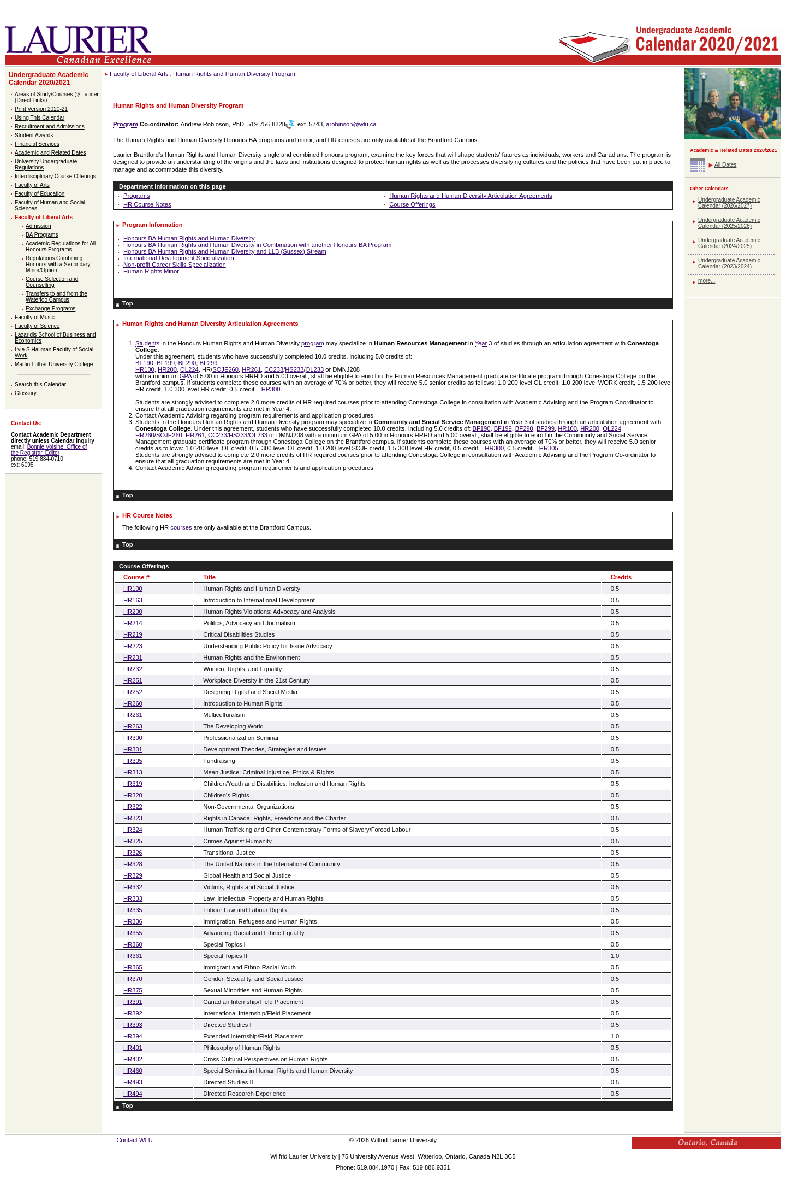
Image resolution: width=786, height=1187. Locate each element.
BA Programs (42, 235)
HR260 (144, 435)
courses (181, 527)
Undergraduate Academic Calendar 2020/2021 (48, 78)
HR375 (132, 990)
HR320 (132, 795)
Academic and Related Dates (50, 153)
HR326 (132, 852)
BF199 (166, 363)
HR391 (132, 1001)
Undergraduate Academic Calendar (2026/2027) (729, 203)
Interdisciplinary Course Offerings (55, 176)
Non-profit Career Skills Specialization (174, 264)
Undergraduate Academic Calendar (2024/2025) (729, 243)
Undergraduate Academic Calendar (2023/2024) (729, 263)
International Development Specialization (178, 258)
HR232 (132, 669)
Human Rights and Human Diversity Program (234, 73)
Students (147, 343)
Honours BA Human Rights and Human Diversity (189, 238)
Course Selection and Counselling (52, 282)
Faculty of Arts (32, 185)
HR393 (132, 1024)
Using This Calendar (39, 118)
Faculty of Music (35, 317)
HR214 (132, 623)
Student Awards (34, 135)
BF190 (144, 363)
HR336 (132, 921)
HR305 (548, 448)
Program (125, 124)
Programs (136, 195)
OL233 (315, 369)
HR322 (132, 806)
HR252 (132, 692)
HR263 (132, 726)
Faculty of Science (37, 326)
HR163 (132, 600)
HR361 (132, 956)
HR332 (132, 887)
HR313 (132, 772)
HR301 (132, 749)
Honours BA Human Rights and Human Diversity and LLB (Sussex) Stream (224, 251)
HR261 (251, 369)
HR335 (132, 910)
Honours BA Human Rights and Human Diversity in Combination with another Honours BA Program (257, 245)
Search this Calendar (40, 384)
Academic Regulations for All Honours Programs (61, 246)
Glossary (26, 393)
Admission (38, 226)
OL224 (189, 369)
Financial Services (37, 144)
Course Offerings (412, 204)
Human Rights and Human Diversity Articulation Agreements (470, 195)
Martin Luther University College (54, 364)
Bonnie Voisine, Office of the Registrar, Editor (49, 450)
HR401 (132, 1047)
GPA (186, 376)
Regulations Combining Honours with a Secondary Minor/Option (58, 264)
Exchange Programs (50, 308)
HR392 (132, 1013)
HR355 (132, 933)
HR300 (271, 389)
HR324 (132, 829)
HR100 (144, 369)
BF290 (187, 363)
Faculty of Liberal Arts (44, 217)
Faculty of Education (39, 194)
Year (481, 343)
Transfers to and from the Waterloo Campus (56, 297)
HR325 (132, 841)
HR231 (132, 657)
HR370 (132, 979)
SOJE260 (225, 369)
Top (127, 303)
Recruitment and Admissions (50, 127)
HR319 (132, 783)
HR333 (132, 898)
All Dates (725, 165)
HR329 (132, 875)
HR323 (132, 818)
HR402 (132, 1059)
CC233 (273, 369)
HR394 (132, 1036)
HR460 (132, 1070)
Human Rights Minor (151, 271)
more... (706, 281)
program (312, 343)
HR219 (132, 634)
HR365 (132, 967)
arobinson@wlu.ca (351, 124)
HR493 (132, 1082)
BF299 (209, 363)
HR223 (132, 646)
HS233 (294, 369)
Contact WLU (134, 1140)
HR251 (132, 680)
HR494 (132, 1093)
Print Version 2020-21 (41, 109)
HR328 (132, 864)
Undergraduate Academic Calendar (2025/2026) (729, 223)
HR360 (132, 944)
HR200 (167, 369)
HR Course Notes (147, 204)
